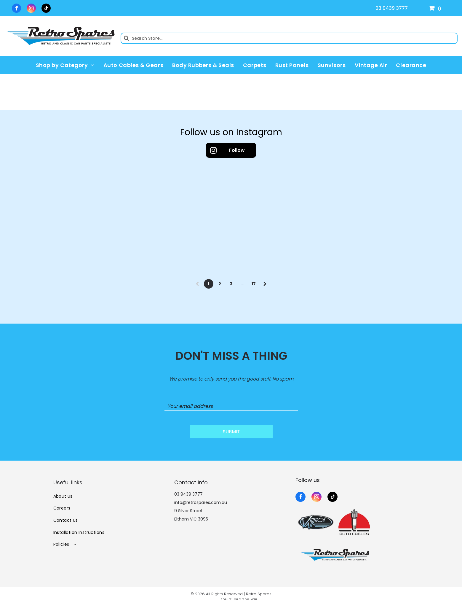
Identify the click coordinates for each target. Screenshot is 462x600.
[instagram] (31, 9)
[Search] (289, 38)
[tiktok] (46, 9)
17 (254, 284)
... (242, 284)
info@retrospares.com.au (200, 495)
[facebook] (16, 9)
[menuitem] (65, 65)
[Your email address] (231, 406)
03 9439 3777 (391, 8)
